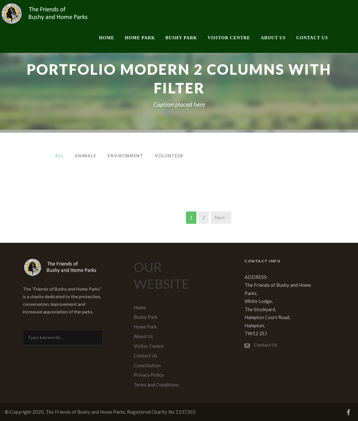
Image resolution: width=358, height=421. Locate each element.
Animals (85, 155)
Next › (220, 217)
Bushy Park (181, 37)
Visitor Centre (229, 37)
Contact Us (312, 37)
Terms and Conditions (156, 384)
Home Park (140, 37)
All (59, 155)
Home (106, 37)
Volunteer (169, 155)
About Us (273, 37)
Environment (126, 155)
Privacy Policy (149, 375)
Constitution (147, 365)
